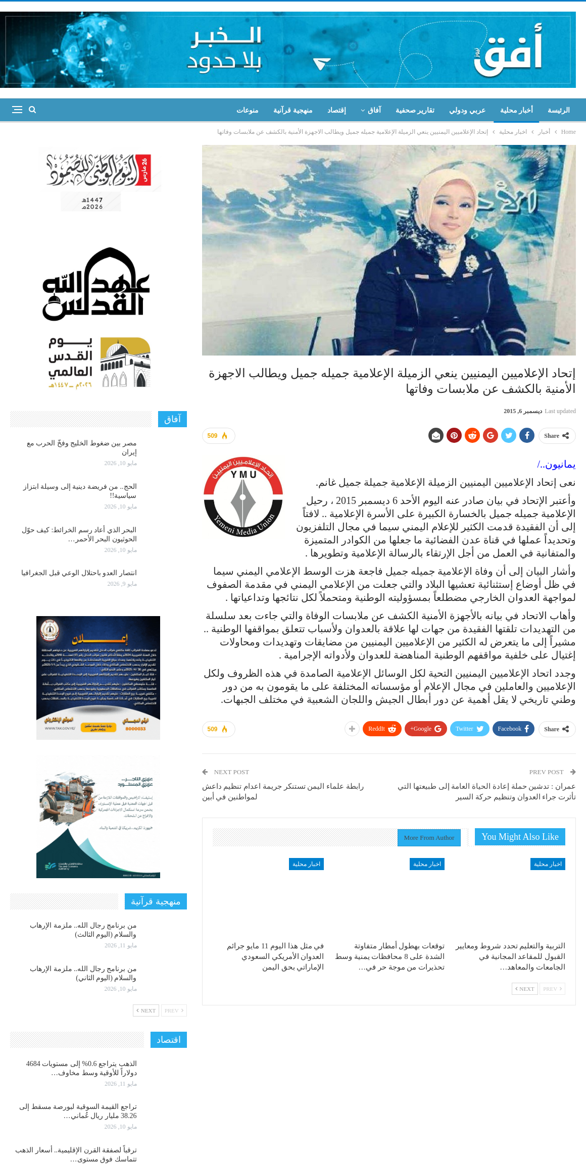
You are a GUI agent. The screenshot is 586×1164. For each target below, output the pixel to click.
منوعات (247, 110)
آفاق (374, 110)
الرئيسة (559, 110)
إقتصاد (336, 110)
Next (524, 989)
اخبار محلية (548, 864)
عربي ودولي (467, 110)
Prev (552, 989)
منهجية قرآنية (293, 110)
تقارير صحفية (415, 110)
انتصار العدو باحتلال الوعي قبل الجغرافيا (79, 573)
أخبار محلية (516, 110)
